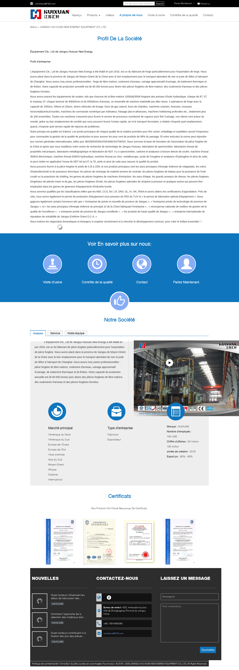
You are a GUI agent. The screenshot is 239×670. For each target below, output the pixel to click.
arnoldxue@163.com (45, 3)
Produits (92, 15)
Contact (208, 15)
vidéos (110, 15)
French (205, 3)
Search (159, 3)
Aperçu (77, 15)
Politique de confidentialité (45, 663)
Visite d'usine (156, 15)
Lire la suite (57, 603)
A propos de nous (131, 15)
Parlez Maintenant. (186, 282)
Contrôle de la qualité (184, 15)
